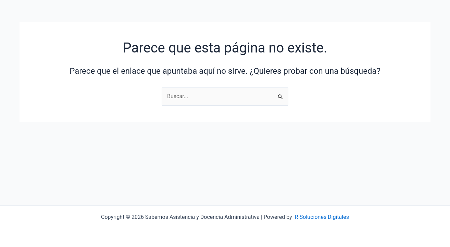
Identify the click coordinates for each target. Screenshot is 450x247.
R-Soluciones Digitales (322, 217)
